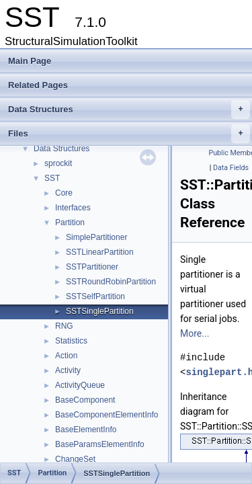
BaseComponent (85, 400)
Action (66, 355)
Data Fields (231, 167)
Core (64, 193)
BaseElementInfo (85, 429)
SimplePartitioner (96, 237)
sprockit (58, 163)
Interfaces (73, 207)
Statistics (71, 341)
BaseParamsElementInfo (99, 444)
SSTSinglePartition (100, 311)
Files (129, 133)
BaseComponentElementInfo (106, 414)
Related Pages (38, 85)
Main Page (29, 61)
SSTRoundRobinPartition (111, 281)
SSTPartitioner (92, 267)
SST (52, 178)
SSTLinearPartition (100, 252)
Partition (70, 222)
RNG (64, 326)
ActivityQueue (80, 385)
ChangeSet (75, 459)
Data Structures (129, 109)
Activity (68, 370)
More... (194, 333)
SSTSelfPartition (95, 296)
